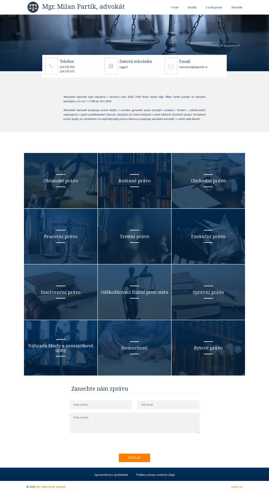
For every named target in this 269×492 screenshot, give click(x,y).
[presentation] (100, 446)
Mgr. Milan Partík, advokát (50, 486)
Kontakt (237, 7)
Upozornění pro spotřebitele (111, 474)
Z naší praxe (214, 7)
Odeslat (134, 458)
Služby (192, 7)
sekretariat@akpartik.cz (193, 68)
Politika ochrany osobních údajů (155, 474)
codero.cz (236, 486)
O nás (174, 7)
